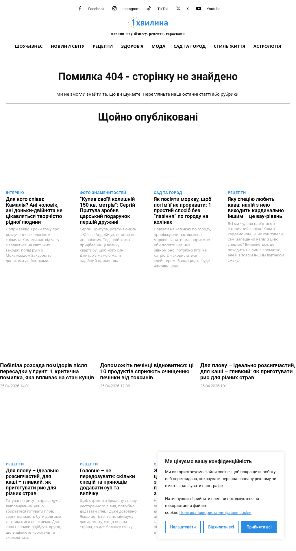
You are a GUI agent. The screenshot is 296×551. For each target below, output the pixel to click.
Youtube (214, 9)
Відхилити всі (221, 527)
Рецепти (237, 193)
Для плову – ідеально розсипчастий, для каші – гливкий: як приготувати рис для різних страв (247, 369)
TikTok (163, 9)
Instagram (131, 9)
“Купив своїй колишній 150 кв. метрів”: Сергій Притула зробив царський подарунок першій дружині (106, 209)
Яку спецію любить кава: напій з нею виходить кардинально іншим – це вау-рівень (257, 207)
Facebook (96, 9)
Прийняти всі (259, 527)
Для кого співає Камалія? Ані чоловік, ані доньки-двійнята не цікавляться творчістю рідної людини (35, 209)
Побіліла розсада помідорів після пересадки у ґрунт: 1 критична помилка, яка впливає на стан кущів (47, 369)
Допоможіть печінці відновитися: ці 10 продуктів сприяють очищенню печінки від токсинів (146, 369)
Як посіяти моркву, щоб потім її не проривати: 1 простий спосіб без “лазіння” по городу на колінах (181, 209)
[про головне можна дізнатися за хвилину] (148, 26)
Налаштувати (183, 527)
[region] (220, 495)
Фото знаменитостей (103, 193)
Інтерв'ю (15, 193)
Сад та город (168, 193)
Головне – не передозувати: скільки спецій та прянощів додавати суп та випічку (108, 477)
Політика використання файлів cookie (215, 512)
